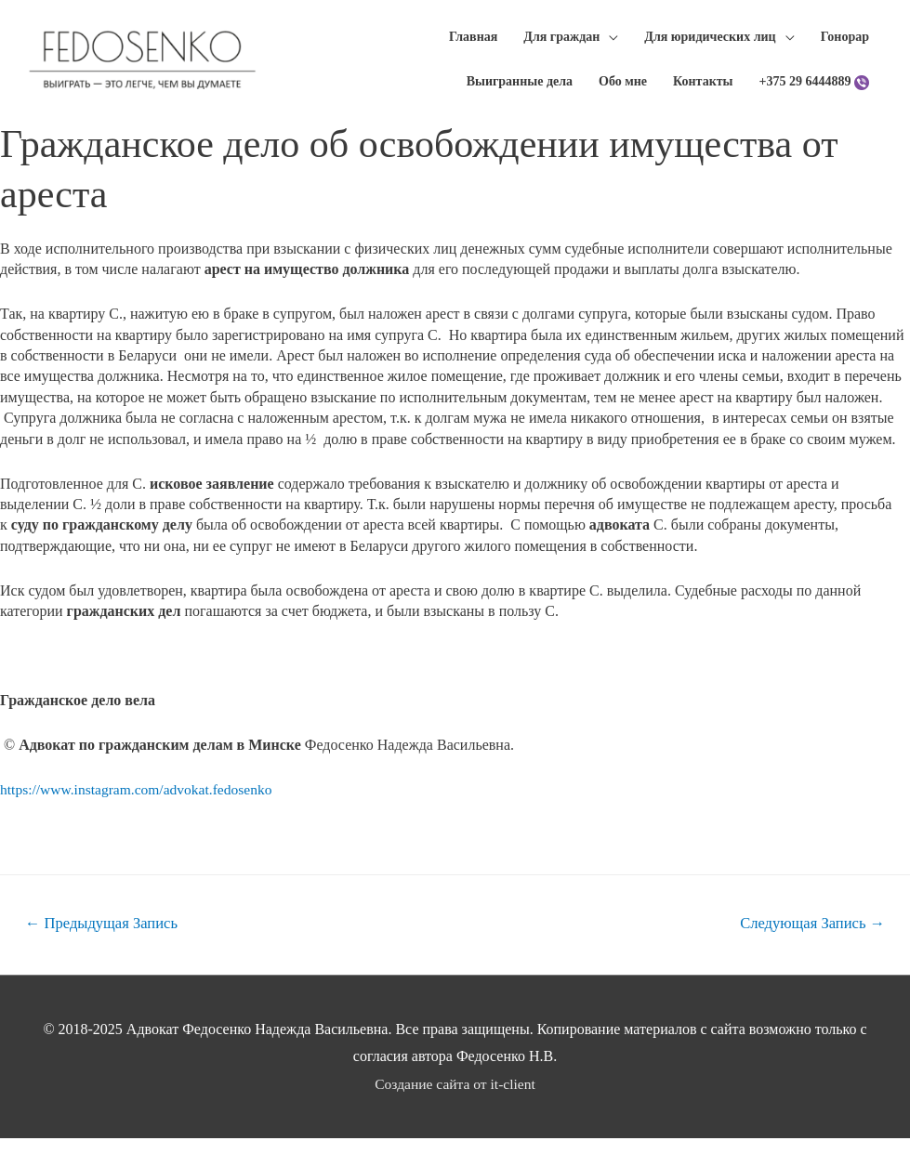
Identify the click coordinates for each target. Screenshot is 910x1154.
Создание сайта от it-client (455, 1100)
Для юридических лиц (705, 40)
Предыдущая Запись (104, 939)
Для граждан (557, 40)
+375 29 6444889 (801, 92)
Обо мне (618, 92)
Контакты (698, 92)
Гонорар (840, 40)
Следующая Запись (810, 939)
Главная (468, 40)
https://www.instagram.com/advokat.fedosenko (140, 804)
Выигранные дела (515, 92)
